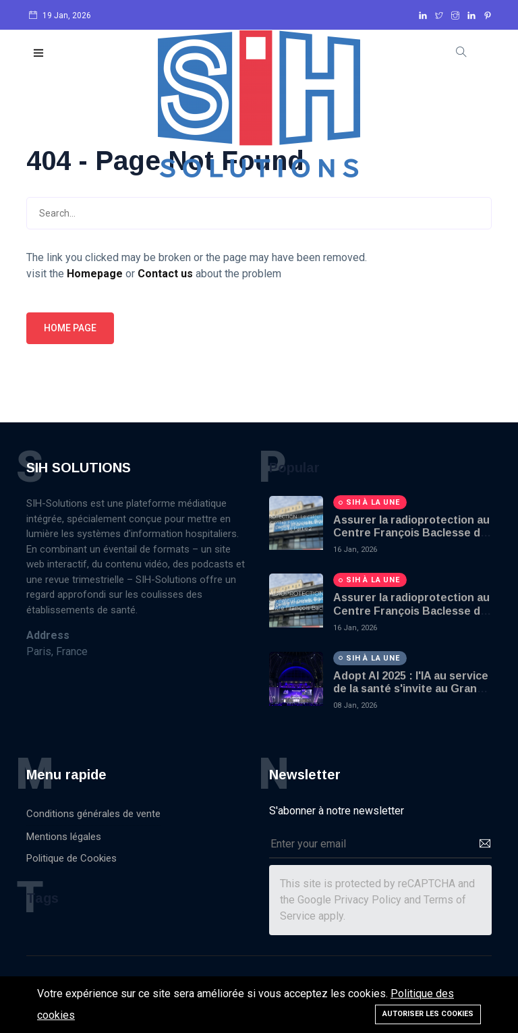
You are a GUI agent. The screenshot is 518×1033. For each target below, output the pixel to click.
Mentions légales (63, 837)
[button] (39, 53)
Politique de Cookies (71, 858)
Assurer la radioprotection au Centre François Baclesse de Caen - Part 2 (411, 532)
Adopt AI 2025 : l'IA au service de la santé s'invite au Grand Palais (410, 688)
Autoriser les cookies (427, 1013)
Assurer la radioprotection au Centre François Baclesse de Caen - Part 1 (411, 610)
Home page (70, 328)
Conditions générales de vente (93, 814)
